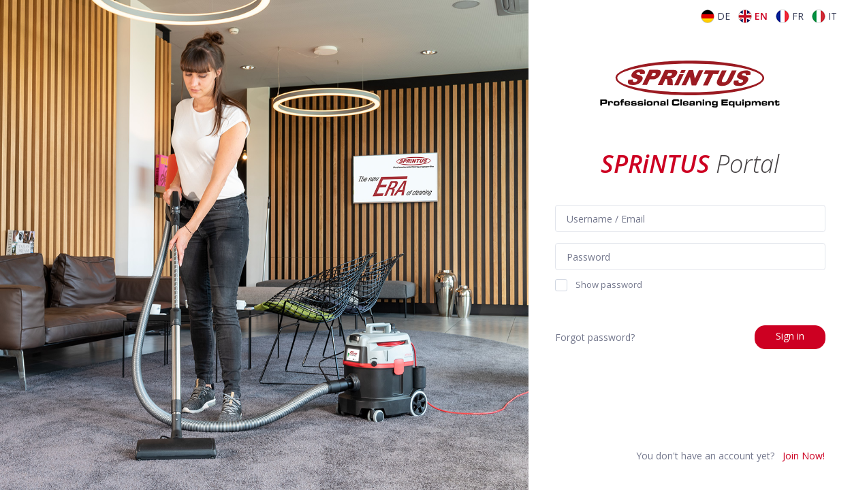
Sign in (790, 335)
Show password (598, 285)
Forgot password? (595, 337)
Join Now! (804, 455)
